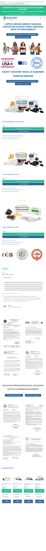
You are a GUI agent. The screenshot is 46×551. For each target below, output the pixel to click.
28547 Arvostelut (5, 273)
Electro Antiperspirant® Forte (17, 484)
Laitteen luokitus (7, 277)
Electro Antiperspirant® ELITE (6, 484)
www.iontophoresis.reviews (17, 137)
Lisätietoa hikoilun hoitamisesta (14, 395)
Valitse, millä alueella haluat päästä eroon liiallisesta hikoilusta (22, 34)
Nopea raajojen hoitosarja (38, 484)
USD (40, 18)
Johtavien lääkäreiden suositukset (12, 138)
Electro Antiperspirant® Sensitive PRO (28, 484)
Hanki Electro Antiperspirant (23, 37)
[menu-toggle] (1, 18)
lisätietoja (21, 135)
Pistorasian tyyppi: (5, 494)
